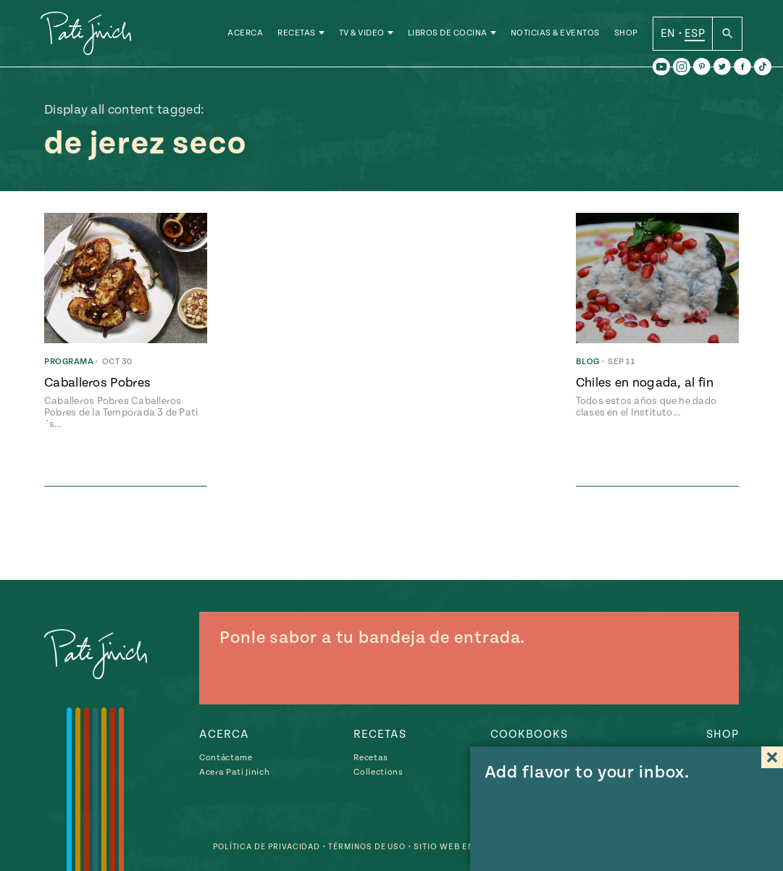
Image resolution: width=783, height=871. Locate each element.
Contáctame (226, 757)
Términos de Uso (362, 846)
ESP (694, 35)
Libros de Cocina (447, 36)
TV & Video (362, 36)
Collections (378, 772)
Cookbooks (529, 734)
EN (668, 35)
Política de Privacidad (256, 846)
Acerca (245, 36)
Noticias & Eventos (555, 36)
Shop (626, 36)
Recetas (296, 36)
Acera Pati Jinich (234, 772)
